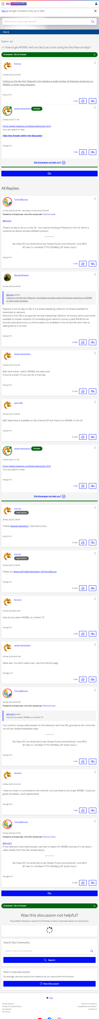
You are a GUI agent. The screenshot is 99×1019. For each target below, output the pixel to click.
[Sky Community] (16, 4)
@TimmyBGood (48, 571)
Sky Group (6, 1012)
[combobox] (44, 21)
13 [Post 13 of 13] (7, 876)
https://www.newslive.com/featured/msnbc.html (27, 126)
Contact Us (92, 1009)
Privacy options (8, 1004)
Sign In (96, 4)
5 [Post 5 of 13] (7, 431)
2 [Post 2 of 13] (7, 257)
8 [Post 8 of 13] (7, 582)
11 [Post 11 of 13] (7, 755)
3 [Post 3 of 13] (7, 336)
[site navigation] (3, 4)
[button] (95, 62)
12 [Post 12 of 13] (7, 804)
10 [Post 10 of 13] (7, 673)
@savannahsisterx (19, 526)
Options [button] (5, 41)
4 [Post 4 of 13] (7, 385)
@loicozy (7, 220)
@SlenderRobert (32, 571)
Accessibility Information (87, 1006)
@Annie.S (10, 714)
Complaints (6, 1009)
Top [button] (51, 998)
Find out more (49, 214)
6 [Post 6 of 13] (7, 146)
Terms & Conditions (89, 1004)
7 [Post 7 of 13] (7, 536)
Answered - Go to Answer (49, 54)
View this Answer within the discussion (22, 135)
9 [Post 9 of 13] (7, 628)
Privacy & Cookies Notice (11, 1006)
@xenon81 (19, 571)
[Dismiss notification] (95, 11)
